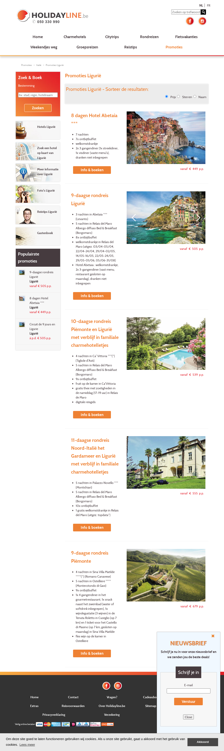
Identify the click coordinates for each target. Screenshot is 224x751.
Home (38, 36)
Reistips (130, 47)
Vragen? (112, 697)
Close (188, 717)
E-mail (188, 685)
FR (208, 5)
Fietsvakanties (186, 36)
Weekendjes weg (43, 47)
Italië (38, 65)
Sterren (187, 97)
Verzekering (112, 714)
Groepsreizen (87, 47)
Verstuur (188, 701)
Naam (202, 97)
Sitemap (150, 706)
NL (201, 5)
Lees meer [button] (27, 744)
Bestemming (26, 85)
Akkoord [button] (203, 742)
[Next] (196, 217)
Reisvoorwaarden (73, 706)
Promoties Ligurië (55, 65)
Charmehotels (75, 36)
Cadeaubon (150, 697)
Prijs (173, 97)
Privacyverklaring (53, 714)
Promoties (174, 47)
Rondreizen (149, 36)
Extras (34, 706)
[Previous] (135, 217)
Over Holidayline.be (112, 706)
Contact (73, 697)
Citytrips (112, 36)
